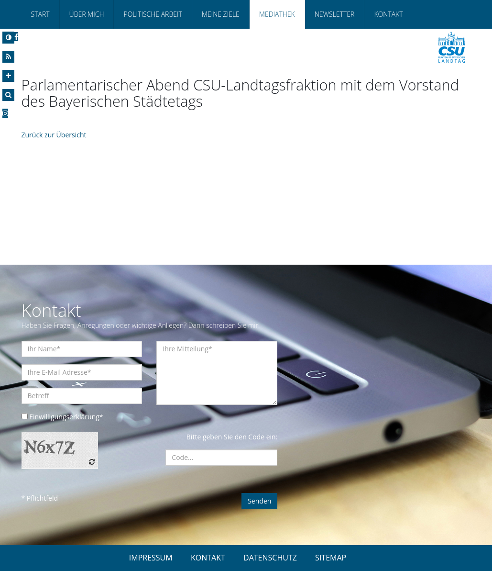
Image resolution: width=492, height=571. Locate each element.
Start (40, 14)
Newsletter (335, 14)
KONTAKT (208, 557)
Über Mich (86, 14)
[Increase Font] (8, 76)
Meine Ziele (221, 14)
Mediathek (277, 14)
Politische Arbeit (152, 14)
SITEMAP (330, 557)
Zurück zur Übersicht (54, 134)
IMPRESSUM (151, 557)
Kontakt (388, 14)
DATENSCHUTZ (270, 557)
